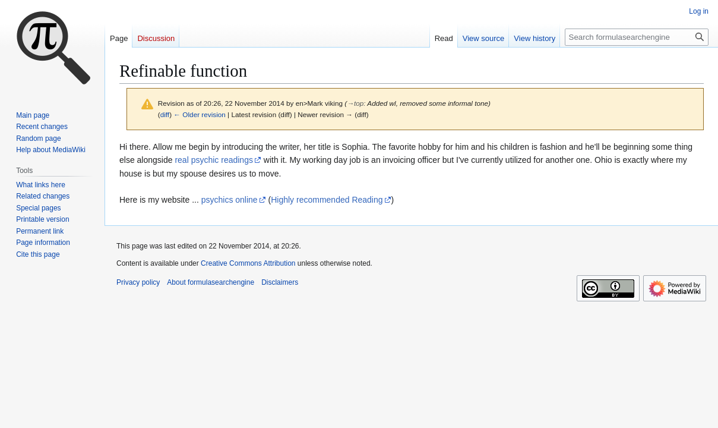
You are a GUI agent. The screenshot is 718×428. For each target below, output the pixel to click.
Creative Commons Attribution (248, 263)
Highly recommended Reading (326, 199)
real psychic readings (214, 160)
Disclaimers (279, 282)
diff (164, 114)
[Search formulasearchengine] (636, 37)
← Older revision (199, 114)
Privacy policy (138, 282)
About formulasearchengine (210, 282)
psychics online (229, 199)
